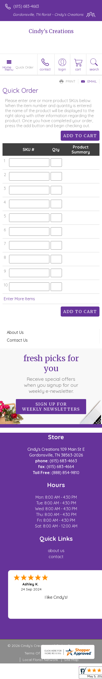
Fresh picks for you (51, 373)
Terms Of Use (35, 653)
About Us (15, 332)
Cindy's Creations (51, 31)
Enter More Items (19, 298)
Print (67, 81)
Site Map (71, 659)
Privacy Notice (65, 653)
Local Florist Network (40, 659)
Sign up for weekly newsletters (51, 407)
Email (89, 81)
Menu (9, 69)
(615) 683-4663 (26, 6)
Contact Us (17, 340)
